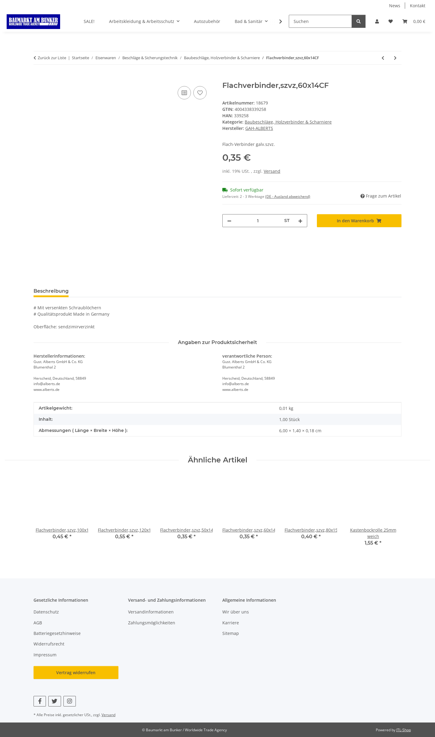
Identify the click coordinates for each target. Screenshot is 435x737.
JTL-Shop (403, 729)
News (394, 5)
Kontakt (417, 5)
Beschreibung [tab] (51, 291)
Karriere (230, 623)
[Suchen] (320, 21)
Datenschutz (46, 612)
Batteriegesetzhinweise (57, 633)
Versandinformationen (151, 612)
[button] (377, 21)
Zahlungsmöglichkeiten (151, 623)
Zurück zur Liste (52, 57)
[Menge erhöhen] (300, 220)
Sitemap (230, 633)
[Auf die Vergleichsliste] (184, 92)
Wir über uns (235, 612)
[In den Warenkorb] (38, 78)
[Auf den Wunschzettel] (200, 92)
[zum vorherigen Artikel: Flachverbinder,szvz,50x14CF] (383, 57)
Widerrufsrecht (49, 644)
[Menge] (258, 220)
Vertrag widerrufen (75, 672)
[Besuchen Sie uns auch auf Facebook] (40, 701)
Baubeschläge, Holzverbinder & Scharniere (288, 122)
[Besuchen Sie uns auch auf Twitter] (54, 701)
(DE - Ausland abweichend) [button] (287, 196)
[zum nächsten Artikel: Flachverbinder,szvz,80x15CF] (395, 57)
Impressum (45, 655)
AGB (38, 623)
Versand (272, 171)
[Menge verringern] (229, 220)
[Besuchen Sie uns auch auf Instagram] (69, 701)
